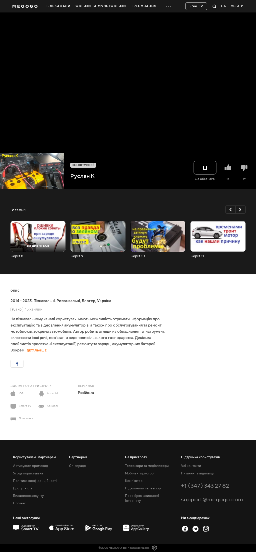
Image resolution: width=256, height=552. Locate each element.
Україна (104, 300)
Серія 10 (137, 256)
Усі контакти (191, 466)
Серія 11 (197, 256)
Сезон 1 (19, 210)
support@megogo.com (212, 499)
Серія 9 (76, 256)
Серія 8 (16, 256)
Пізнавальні (44, 300)
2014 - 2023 (21, 300)
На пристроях (136, 457)
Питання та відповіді (197, 473)
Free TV (196, 6)
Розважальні (68, 300)
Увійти (237, 6)
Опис (15, 291)
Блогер (88, 300)
